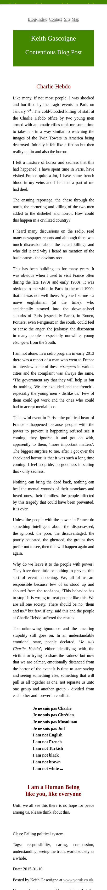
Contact (55, 19)
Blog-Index (37, 19)
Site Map (71, 19)
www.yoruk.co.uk (78, 880)
